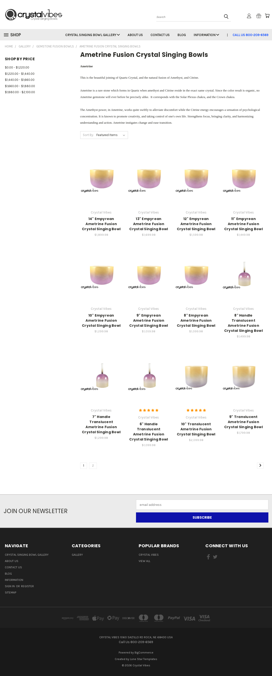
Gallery (77, 554)
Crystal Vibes (149, 554)
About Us (135, 35)
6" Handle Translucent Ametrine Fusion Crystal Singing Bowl (148, 432)
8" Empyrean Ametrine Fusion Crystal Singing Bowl (196, 320)
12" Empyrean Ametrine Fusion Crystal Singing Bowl (196, 223)
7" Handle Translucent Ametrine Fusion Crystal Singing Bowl (101, 424)
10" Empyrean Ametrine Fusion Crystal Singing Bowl (101, 320)
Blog (181, 35)
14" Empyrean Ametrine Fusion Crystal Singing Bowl (101, 223)
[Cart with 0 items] (267, 15)
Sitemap (10, 592)
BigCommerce (144, 652)
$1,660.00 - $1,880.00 (20, 86)
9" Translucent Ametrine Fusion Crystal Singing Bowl (243, 421)
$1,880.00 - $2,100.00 (20, 92)
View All (144, 561)
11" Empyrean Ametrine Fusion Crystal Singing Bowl (243, 223)
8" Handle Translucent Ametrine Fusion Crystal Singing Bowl (243, 323)
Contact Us (160, 35)
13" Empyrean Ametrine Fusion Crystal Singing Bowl (148, 223)
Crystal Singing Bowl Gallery (92, 35)
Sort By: (88, 135)
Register (27, 586)
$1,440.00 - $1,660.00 (20, 80)
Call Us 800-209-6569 (250, 35)
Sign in (10, 586)
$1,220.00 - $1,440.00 (20, 74)
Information (206, 35)
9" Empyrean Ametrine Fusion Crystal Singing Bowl (148, 320)
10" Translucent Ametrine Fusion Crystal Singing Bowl (196, 429)
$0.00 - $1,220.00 (17, 67)
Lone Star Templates (143, 659)
